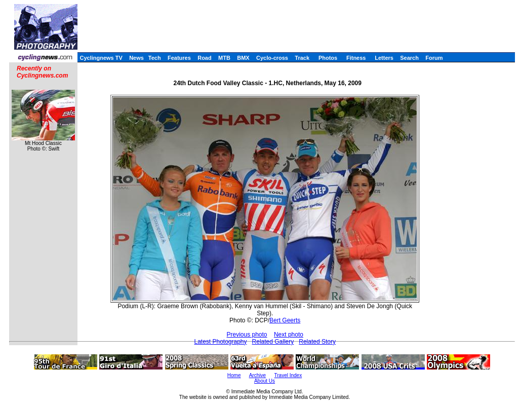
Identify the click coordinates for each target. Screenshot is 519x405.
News (136, 58)
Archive (257, 375)
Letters (384, 58)
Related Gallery (273, 341)
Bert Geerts (284, 320)
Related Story (317, 341)
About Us (264, 381)
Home (234, 375)
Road (204, 58)
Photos (327, 58)
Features (179, 58)
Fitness (356, 58)
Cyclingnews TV (100, 58)
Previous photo (246, 334)
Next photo (288, 334)
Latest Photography (220, 341)
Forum (434, 58)
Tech (154, 58)
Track (302, 58)
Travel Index (288, 375)
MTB (224, 58)
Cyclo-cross (272, 58)
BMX (243, 58)
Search (409, 58)
